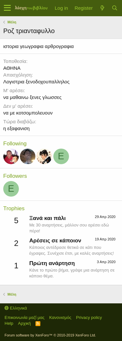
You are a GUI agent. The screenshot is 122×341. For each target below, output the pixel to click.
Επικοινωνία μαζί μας (25, 317)
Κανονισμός (60, 317)
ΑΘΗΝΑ (11, 68)
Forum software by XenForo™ (50, 335)
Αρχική (24, 323)
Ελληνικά (16, 308)
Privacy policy (89, 317)
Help (9, 323)
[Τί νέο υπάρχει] (102, 8)
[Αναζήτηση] (114, 8)
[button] (7, 8)
